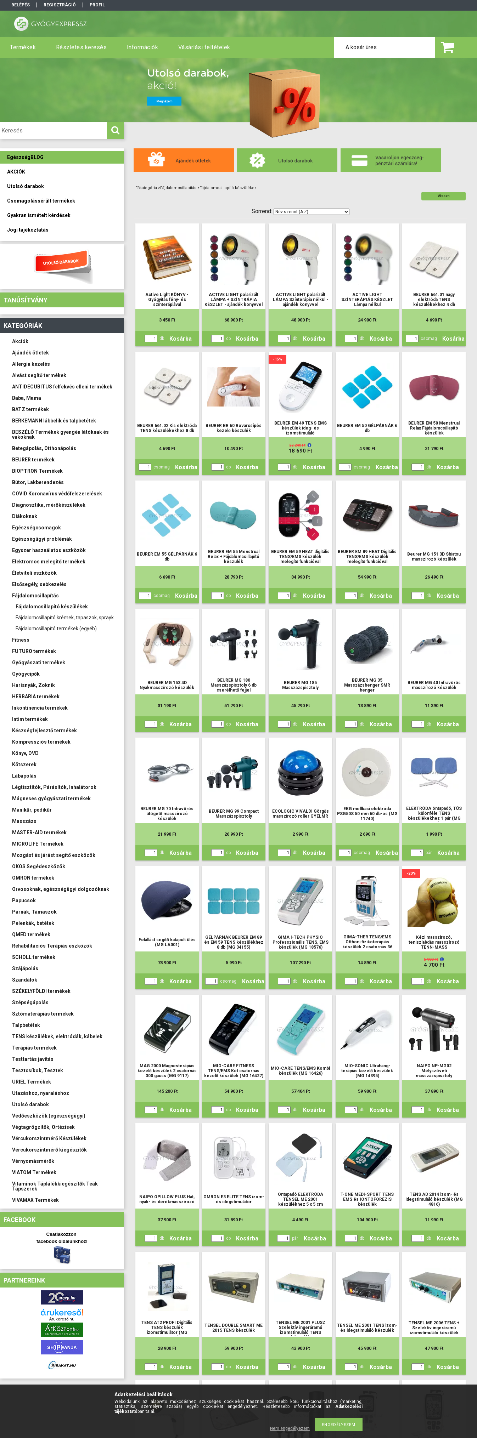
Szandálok (24, 980)
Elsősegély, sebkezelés (39, 584)
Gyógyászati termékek (38, 662)
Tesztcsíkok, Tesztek (37, 1070)
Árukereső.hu (61, 1319)
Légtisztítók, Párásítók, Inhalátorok (54, 787)
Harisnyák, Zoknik (33, 685)
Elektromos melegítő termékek (48, 561)
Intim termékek (30, 719)
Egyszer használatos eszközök (49, 550)
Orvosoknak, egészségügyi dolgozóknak (60, 889)
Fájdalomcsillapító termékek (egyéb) (56, 628)
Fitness (20, 640)
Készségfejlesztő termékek (44, 730)
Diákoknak (24, 516)
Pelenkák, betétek (33, 923)
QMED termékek (31, 934)
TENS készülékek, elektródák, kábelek (57, 1036)
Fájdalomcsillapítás (35, 595)
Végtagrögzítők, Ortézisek (43, 1127)
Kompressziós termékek (41, 742)
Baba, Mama (26, 398)
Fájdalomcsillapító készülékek (52, 606)
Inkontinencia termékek (40, 708)
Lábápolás (24, 776)
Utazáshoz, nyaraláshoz (40, 1093)
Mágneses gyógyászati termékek (51, 798)
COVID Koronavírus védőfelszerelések (57, 493)
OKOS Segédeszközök (38, 866)
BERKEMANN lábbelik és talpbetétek (54, 421)
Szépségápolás (30, 1002)
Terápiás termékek (34, 1048)
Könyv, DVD (25, 753)
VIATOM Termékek (34, 1172)
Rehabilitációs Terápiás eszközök (52, 946)
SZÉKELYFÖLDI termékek (41, 991)
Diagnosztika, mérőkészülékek (48, 505)
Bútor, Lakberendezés (38, 482)
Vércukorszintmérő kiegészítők (49, 1150)
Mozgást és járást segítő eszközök (53, 855)
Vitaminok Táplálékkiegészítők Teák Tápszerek (55, 1186)
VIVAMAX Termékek (35, 1200)
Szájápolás (25, 968)
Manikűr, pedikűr (32, 810)
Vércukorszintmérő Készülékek (49, 1138)
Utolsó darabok (30, 1104)
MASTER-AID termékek (39, 832)
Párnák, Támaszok (34, 912)
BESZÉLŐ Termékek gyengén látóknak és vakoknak (60, 434)
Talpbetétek (26, 1025)
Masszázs (24, 821)
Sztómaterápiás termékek (43, 1014)
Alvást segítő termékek (39, 375)
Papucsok (24, 900)
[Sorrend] (311, 212)
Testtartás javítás (33, 1059)
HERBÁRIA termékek (36, 696)
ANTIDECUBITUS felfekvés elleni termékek (62, 387)
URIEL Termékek (31, 1082)
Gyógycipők (26, 674)
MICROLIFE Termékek (37, 844)
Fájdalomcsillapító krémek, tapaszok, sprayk (65, 617)
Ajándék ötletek (30, 353)
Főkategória (146, 188)
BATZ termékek (30, 409)
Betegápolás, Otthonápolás (44, 448)
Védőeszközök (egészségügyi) (48, 1116)
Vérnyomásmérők (33, 1161)
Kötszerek (24, 764)
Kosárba (180, 338)
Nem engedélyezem (290, 1428)
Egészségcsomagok (36, 527)
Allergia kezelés (31, 364)
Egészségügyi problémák (42, 539)
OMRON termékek (33, 878)
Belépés (20, 4)
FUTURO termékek (34, 651)
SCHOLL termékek (33, 957)
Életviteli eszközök (34, 573)
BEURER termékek (33, 459)
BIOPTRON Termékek (37, 471)
